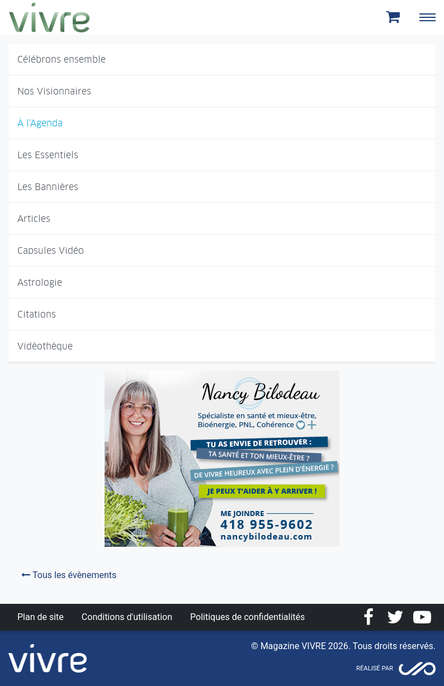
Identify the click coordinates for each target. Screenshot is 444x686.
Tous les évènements (68, 575)
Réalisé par (374, 668)
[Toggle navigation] (427, 17)
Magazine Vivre (49, 17)
